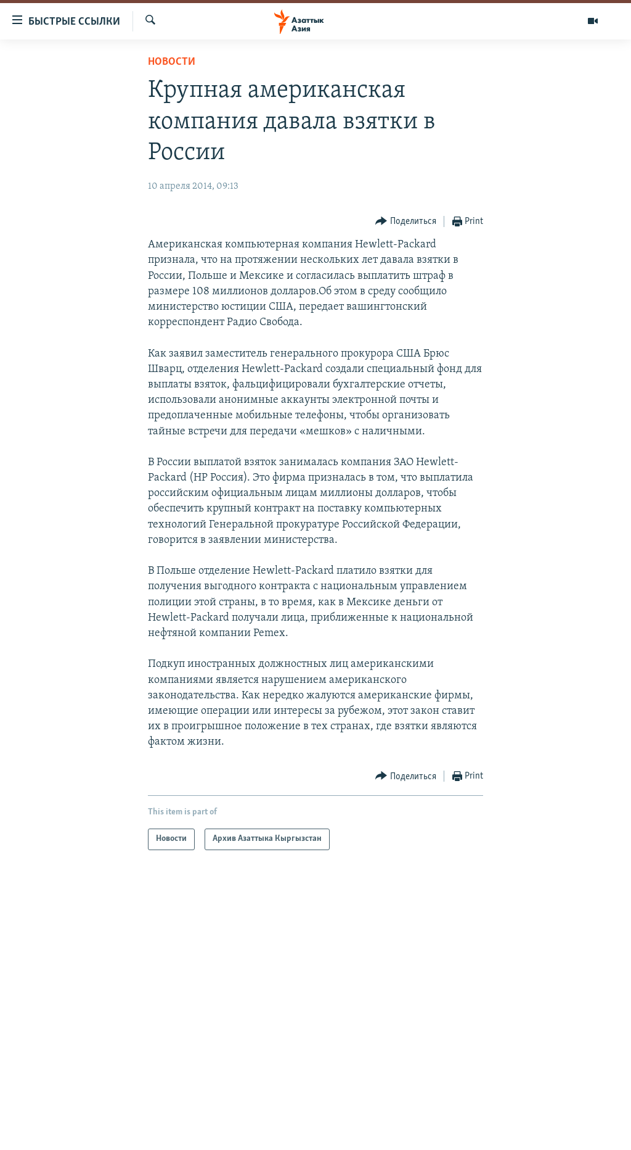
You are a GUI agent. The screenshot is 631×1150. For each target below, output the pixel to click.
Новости (171, 62)
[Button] (405, 221)
